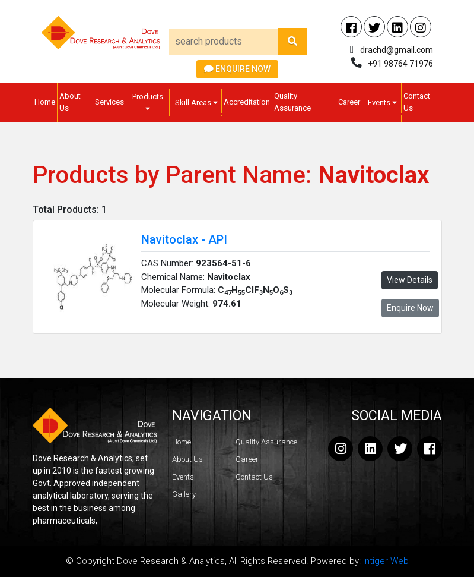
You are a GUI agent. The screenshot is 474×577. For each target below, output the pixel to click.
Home (44, 101)
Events (382, 102)
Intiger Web (386, 561)
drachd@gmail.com (396, 50)
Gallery (184, 494)
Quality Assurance (292, 102)
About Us (70, 102)
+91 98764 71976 (400, 63)
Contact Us (416, 102)
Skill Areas (196, 102)
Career (349, 101)
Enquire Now (237, 69)
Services (109, 101)
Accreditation (247, 101)
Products (147, 102)
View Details (409, 280)
